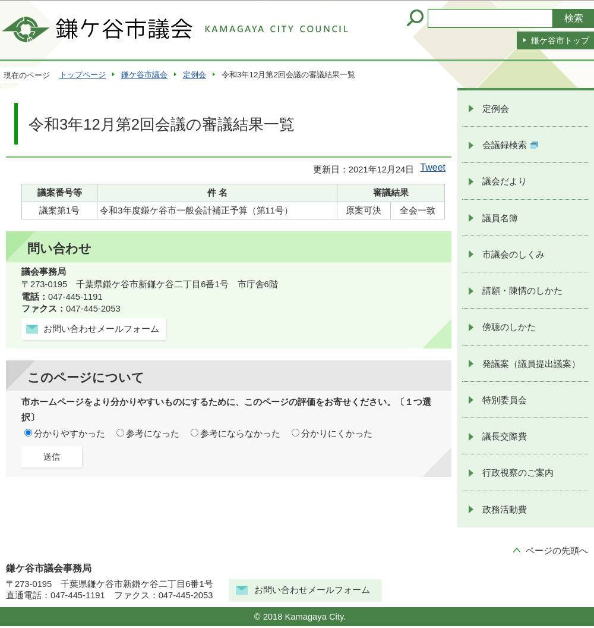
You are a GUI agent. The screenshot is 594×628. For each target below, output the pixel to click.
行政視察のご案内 (518, 473)
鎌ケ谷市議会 (144, 74)
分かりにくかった (336, 433)
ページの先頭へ (557, 550)
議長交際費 (504, 436)
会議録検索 (510, 145)
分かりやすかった (69, 433)
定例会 (194, 74)
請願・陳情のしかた (522, 291)
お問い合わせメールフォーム (312, 590)
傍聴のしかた (509, 327)
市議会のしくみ (513, 254)
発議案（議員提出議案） (531, 364)
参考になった (152, 433)
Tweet (433, 167)
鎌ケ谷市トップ (560, 40)
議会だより (504, 181)
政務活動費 (504, 509)
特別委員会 (504, 400)
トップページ (82, 74)
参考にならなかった (240, 433)
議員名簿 (500, 218)
